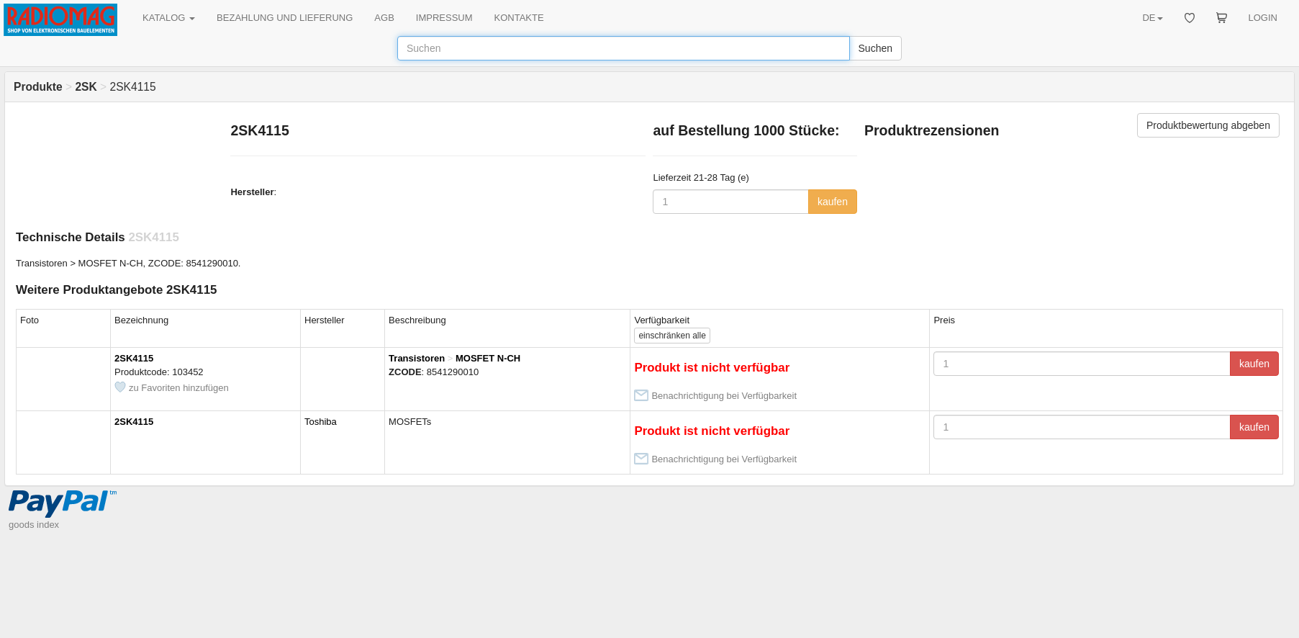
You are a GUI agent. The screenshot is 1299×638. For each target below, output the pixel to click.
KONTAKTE (519, 17)
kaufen (833, 201)
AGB (384, 17)
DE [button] (1152, 17)
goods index (34, 524)
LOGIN (1263, 17)
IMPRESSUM (444, 17)
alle (671, 336)
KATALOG (168, 17)
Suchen (875, 48)
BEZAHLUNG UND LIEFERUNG (285, 17)
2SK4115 (133, 358)
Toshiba (320, 421)
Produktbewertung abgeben (1208, 125)
